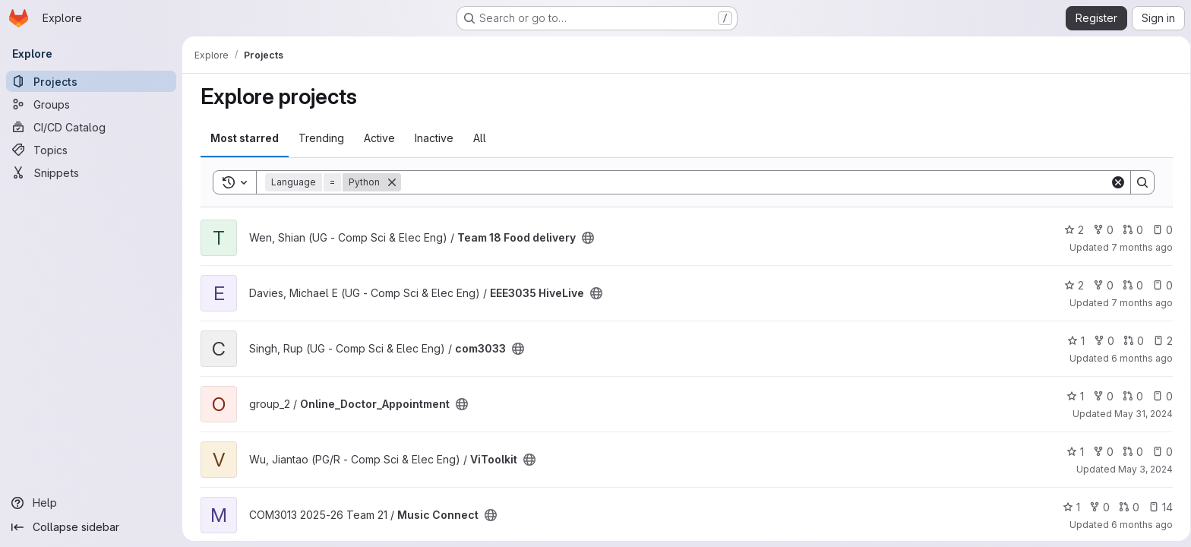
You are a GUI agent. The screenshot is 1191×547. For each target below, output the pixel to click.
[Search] (752, 182)
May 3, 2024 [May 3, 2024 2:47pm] (1142, 469)
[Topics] (91, 149)
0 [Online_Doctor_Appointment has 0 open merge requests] (1130, 396)
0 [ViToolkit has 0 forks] (1100, 451)
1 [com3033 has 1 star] (1073, 340)
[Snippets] (91, 172)
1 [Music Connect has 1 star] (1068, 507)
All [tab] (476, 137)
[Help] (91, 503)
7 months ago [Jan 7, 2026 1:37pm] (1139, 247)
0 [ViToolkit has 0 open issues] (1159, 451)
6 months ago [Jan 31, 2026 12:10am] (1139, 358)
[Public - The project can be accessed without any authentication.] (585, 238)
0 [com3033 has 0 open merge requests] (1130, 340)
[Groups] (91, 104)
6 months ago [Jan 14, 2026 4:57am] (1139, 524)
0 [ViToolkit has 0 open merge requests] (1130, 451)
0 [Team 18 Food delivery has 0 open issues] (1159, 229)
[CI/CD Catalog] (91, 127)
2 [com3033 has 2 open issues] (1160, 340)
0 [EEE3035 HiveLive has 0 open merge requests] (1130, 285)
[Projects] (91, 81)
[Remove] (389, 182)
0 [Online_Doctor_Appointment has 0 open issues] (1159, 396)
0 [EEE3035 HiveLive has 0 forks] (1100, 285)
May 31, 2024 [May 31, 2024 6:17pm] (1140, 413)
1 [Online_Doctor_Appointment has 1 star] (1072, 396)
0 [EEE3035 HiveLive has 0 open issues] (1159, 285)
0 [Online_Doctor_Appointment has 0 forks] (1100, 396)
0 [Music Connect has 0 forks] (1096, 507)
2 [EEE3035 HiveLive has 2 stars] (1071, 285)
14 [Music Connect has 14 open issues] (1157, 507)
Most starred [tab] (241, 137)
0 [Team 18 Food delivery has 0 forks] (1100, 229)
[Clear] (1115, 182)
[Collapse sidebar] (91, 527)
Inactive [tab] (431, 137)
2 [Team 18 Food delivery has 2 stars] (1071, 229)
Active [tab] (376, 137)
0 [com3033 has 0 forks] (1101, 340)
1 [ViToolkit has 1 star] (1072, 451)
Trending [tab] (318, 137)
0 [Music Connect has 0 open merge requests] (1126, 507)
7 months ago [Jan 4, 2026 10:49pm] (1139, 302)
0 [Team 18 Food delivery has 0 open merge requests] (1130, 229)
